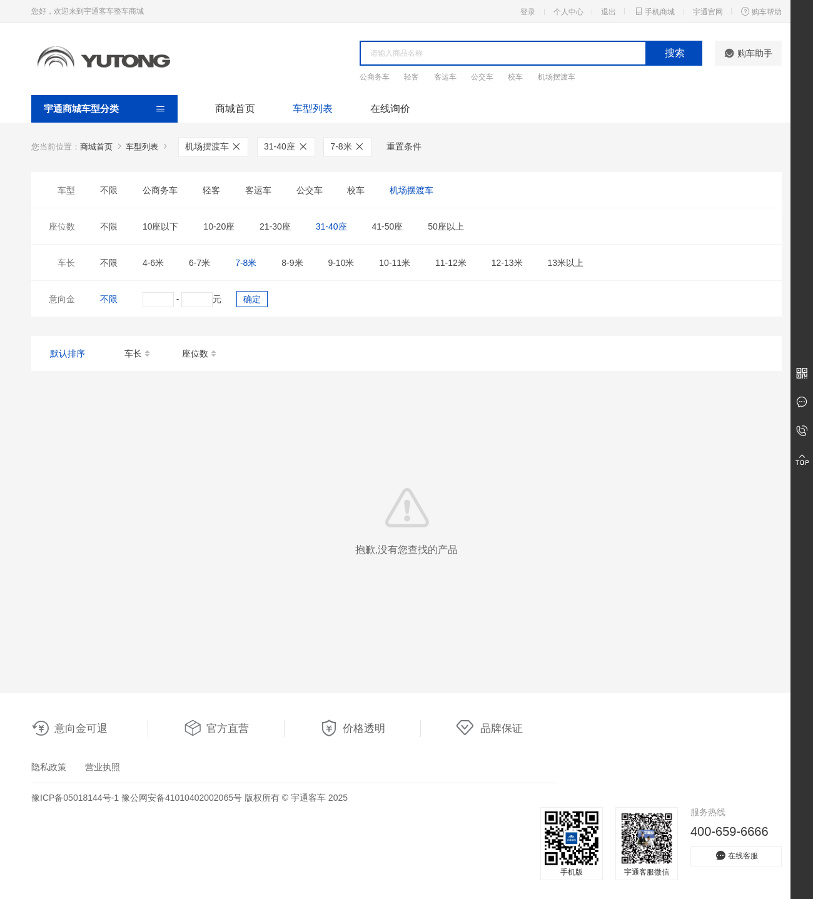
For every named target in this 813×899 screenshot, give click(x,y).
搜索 (675, 53)
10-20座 (219, 226)
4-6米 (153, 263)
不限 (109, 190)
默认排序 (67, 353)
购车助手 (748, 53)
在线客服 (736, 855)
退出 (608, 12)
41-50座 (387, 226)
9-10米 (341, 263)
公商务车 (375, 77)
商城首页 (235, 108)
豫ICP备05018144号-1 (75, 798)
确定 (252, 299)
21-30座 (275, 226)
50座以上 (446, 226)
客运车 (445, 77)
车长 (137, 354)
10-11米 (394, 263)
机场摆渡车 (556, 77)
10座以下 (161, 226)
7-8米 (347, 146)
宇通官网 (708, 12)
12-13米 (507, 263)
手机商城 (654, 11)
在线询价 (390, 108)
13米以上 (565, 263)
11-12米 (451, 263)
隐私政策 (48, 767)
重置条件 (404, 146)
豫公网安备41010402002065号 (181, 798)
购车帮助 (761, 11)
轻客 (411, 77)
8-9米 (292, 263)
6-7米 (199, 263)
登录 (527, 12)
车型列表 (313, 108)
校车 (515, 77)
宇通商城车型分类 (81, 108)
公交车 (482, 77)
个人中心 (568, 12)
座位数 (200, 354)
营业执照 (102, 767)
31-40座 (286, 146)
